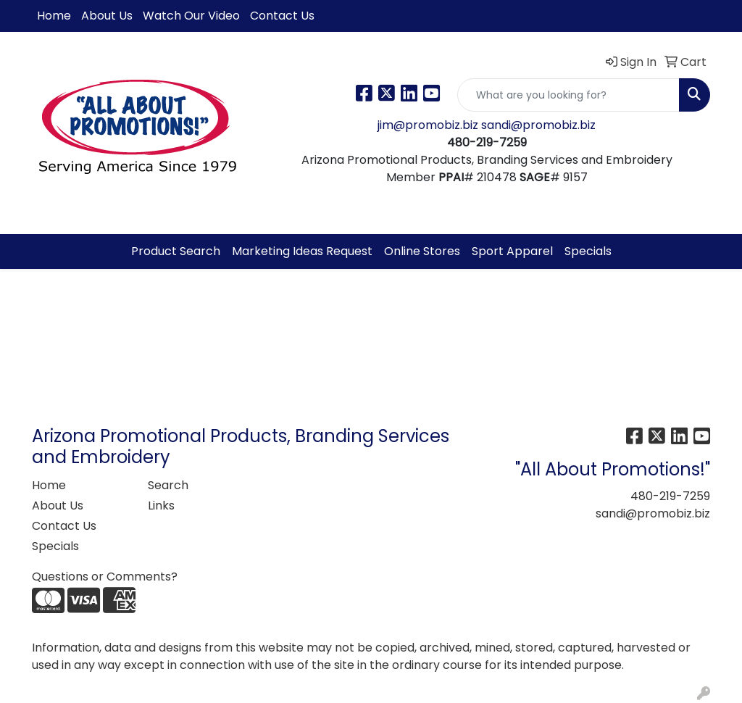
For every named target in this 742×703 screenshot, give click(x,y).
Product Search (175, 251)
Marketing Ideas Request (302, 251)
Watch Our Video (191, 15)
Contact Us (282, 15)
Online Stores (422, 251)
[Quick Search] (568, 95)
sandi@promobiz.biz (538, 125)
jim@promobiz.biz (429, 125)
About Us (107, 15)
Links (161, 505)
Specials (588, 251)
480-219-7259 (670, 496)
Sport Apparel (512, 251)
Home (54, 15)
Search (168, 485)
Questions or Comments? (105, 576)
